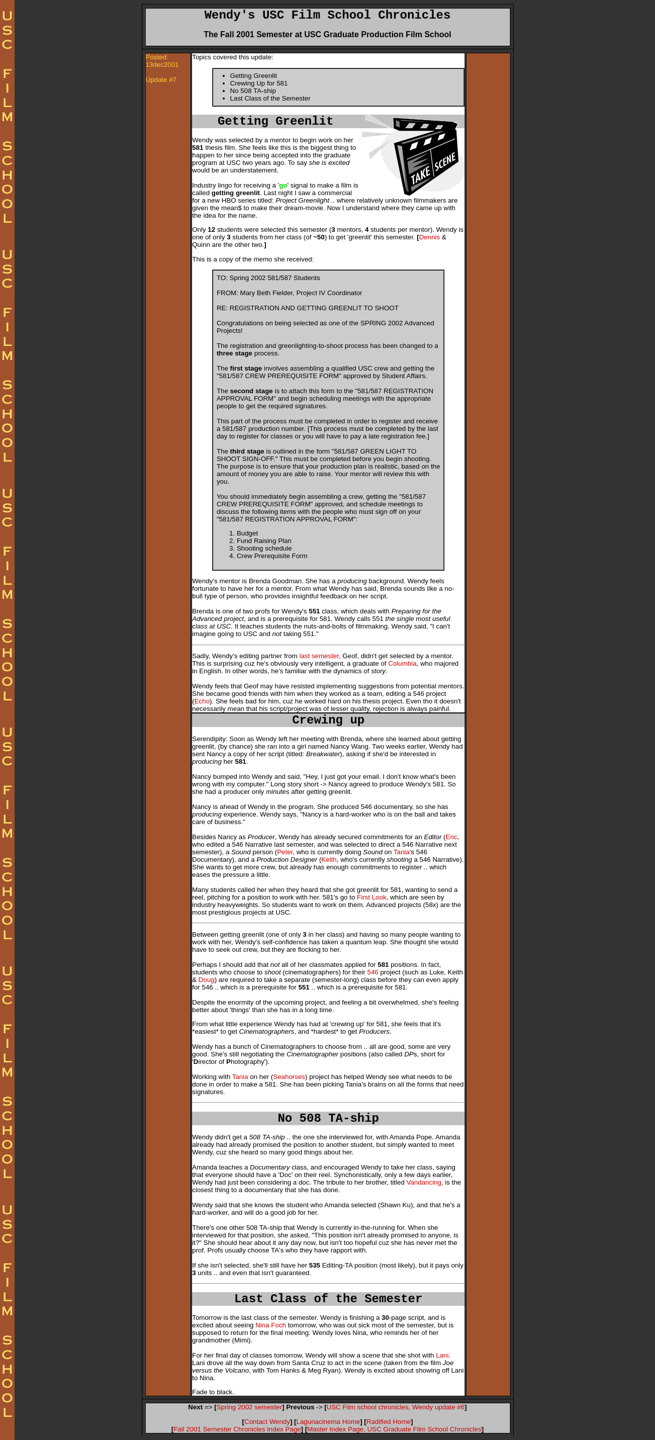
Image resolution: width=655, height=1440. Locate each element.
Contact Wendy (267, 1421)
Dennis (429, 237)
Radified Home (388, 1421)
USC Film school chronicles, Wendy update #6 (396, 1407)
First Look (372, 897)
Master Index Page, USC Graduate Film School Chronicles (394, 1429)
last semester (319, 656)
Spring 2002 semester (249, 1407)
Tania (402, 852)
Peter (285, 852)
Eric (451, 837)
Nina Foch (270, 1325)
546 (372, 972)
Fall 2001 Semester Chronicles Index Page (237, 1429)
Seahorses (289, 1077)
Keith (328, 859)
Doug (207, 979)
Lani (442, 1355)
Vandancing (424, 1182)
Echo (202, 701)
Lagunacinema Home (328, 1421)
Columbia (402, 663)
